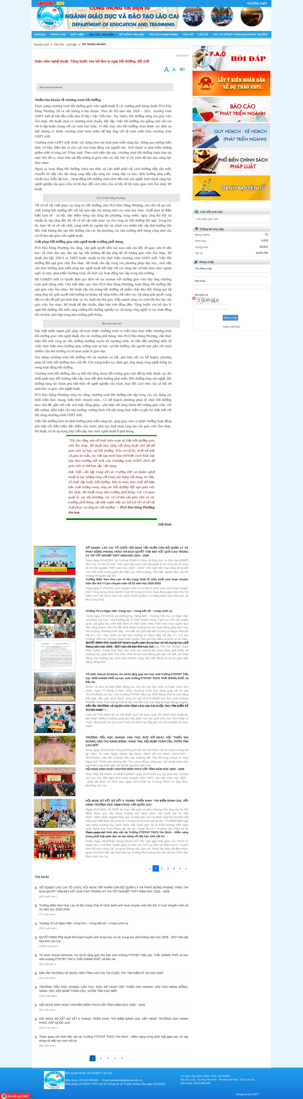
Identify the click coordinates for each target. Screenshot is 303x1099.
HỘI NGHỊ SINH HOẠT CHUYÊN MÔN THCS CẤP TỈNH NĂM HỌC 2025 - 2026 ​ (135, 769)
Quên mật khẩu (231, 326)
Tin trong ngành (94, 44)
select (265, 219)
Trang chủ (41, 44)
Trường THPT (257, 3)
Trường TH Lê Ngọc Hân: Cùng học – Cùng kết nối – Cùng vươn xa (129, 611)
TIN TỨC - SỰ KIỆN (65, 44)
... (130, 1058)
